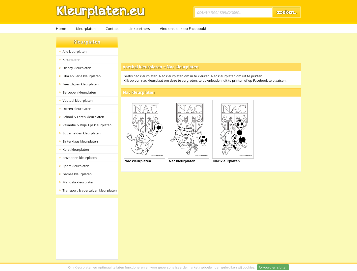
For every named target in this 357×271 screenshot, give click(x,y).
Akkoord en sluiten (273, 267)
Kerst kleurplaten (76, 149)
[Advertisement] (211, 48)
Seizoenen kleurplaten (80, 157)
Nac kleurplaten (183, 67)
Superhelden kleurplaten (82, 133)
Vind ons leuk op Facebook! (183, 28)
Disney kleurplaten (77, 68)
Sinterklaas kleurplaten (80, 141)
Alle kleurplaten (75, 51)
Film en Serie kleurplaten (82, 76)
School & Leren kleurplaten (83, 117)
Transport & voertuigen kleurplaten (90, 190)
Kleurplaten (86, 28)
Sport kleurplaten (76, 166)
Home (61, 28)
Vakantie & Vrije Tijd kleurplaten (87, 125)
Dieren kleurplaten (77, 108)
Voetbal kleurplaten (78, 100)
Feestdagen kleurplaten (81, 84)
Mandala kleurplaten (78, 182)
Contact (112, 28)
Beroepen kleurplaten (79, 92)
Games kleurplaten (77, 174)
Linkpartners (139, 28)
